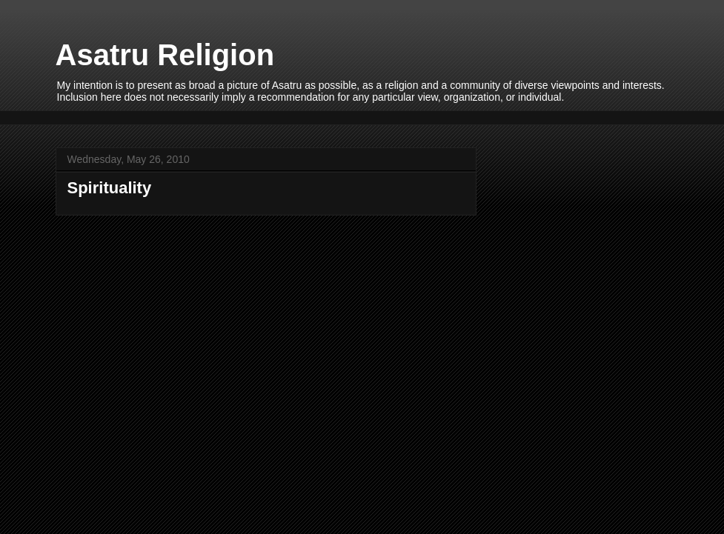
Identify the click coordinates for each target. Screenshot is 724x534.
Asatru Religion (165, 55)
